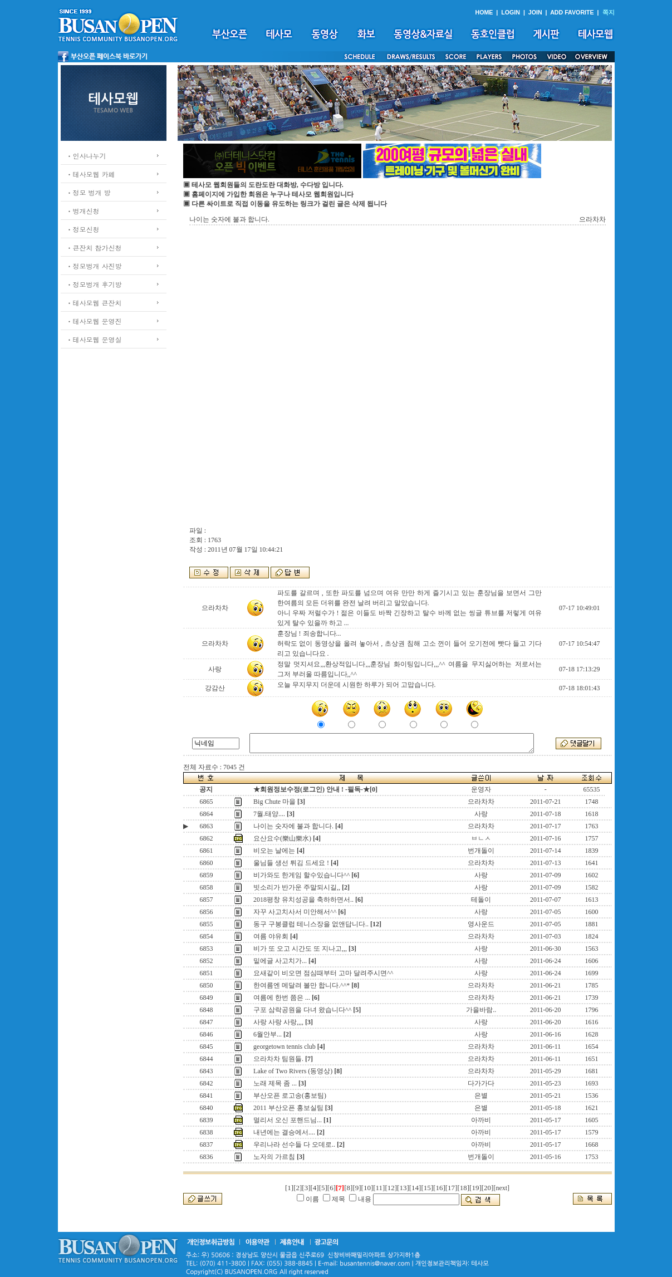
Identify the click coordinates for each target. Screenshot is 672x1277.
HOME (484, 12)
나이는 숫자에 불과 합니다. (293, 826)
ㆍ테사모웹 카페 (90, 174)
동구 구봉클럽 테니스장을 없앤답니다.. (311, 924)
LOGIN (510, 12)
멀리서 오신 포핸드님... (287, 1120)
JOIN (535, 12)
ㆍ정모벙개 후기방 (94, 284)
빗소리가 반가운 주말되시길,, (296, 887)
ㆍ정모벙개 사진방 (94, 266)
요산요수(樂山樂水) (282, 838)
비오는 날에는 (274, 850)
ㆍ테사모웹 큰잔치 (94, 302)
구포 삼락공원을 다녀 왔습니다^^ (302, 1010)
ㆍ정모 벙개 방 (88, 192)
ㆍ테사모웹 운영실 (94, 339)
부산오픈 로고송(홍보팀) (289, 1095)
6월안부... (267, 1034)
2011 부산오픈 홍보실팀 (288, 1108)
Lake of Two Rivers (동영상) (292, 1071)
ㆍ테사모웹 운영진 (94, 321)
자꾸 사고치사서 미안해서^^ (294, 912)
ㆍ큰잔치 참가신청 (94, 247)
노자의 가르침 (274, 1157)
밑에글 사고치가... (280, 961)
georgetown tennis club (284, 1046)
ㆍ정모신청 (83, 229)
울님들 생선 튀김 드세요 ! (291, 863)
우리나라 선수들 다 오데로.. (294, 1144)
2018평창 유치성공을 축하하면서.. (303, 899)
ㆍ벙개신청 (83, 210)
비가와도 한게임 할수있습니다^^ (301, 875)
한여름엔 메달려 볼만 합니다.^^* (301, 985)
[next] (501, 1188)
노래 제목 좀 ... (275, 1083)
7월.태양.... (269, 814)
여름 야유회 (270, 936)
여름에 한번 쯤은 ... (281, 997)
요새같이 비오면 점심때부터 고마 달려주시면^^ (323, 973)
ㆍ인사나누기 (86, 155)
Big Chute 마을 (274, 802)
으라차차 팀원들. (278, 1059)
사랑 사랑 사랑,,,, (278, 1022)
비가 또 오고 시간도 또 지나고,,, (300, 948)
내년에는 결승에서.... (284, 1132)
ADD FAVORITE (572, 12)
